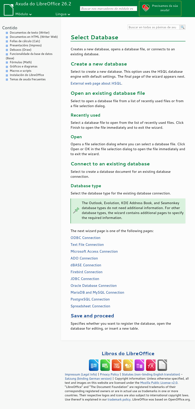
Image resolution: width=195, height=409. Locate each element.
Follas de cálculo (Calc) (25, 41)
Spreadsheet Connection (90, 305)
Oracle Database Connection (93, 285)
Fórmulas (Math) (21, 62)
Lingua (60, 13)
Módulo (21, 13)
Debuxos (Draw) (20, 50)
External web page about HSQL (95, 83)
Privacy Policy (109, 374)
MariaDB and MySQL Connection (97, 292)
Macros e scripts (20, 71)
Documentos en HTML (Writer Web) (34, 37)
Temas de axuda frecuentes (28, 79)
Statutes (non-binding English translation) (151, 374)
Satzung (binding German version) (88, 378)
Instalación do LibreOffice (27, 75)
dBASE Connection (85, 264)
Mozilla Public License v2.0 (158, 383)
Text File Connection (87, 244)
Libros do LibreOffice (127, 353)
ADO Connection (84, 258)
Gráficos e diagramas (24, 66)
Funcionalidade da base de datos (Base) (29, 56)
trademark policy (119, 399)
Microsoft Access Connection (94, 251)
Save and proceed (92, 315)
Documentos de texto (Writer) (30, 33)
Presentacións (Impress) (26, 45)
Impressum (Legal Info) (81, 374)
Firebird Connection (86, 271)
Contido (9, 28)
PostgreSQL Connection (90, 299)
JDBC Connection (84, 278)
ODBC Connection (85, 237)
